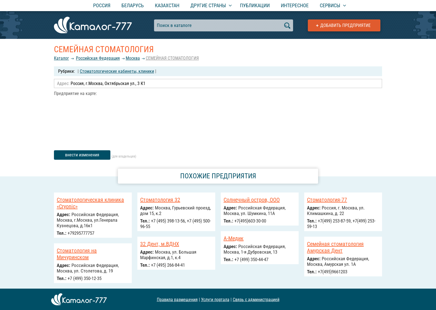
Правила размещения (177, 299)
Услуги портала (215, 299)
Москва (133, 58)
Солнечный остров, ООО (252, 199)
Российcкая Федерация (98, 58)
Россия (101, 5)
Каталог (61, 58)
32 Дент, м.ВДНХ (159, 244)
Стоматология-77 (327, 199)
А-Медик (234, 238)
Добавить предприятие (345, 25)
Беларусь (133, 5)
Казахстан (167, 5)
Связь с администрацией (256, 299)
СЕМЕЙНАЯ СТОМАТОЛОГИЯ (172, 58)
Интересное (295, 5)
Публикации (255, 5)
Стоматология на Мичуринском (77, 254)
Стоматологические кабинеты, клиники (117, 71)
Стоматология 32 (160, 199)
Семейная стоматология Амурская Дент (335, 247)
